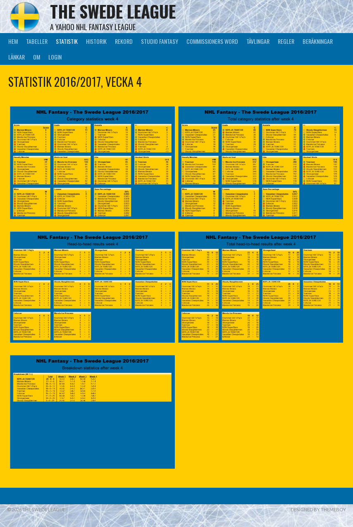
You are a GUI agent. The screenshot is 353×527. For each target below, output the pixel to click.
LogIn (55, 56)
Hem (13, 41)
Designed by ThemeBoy (318, 509)
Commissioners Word (212, 41)
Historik (96, 41)
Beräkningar (318, 41)
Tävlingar (258, 41)
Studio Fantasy (159, 41)
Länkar (16, 56)
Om (36, 56)
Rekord (124, 41)
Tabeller (37, 41)
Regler (286, 41)
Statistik (67, 41)
